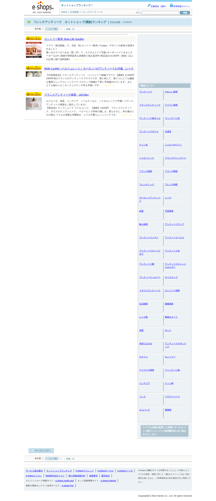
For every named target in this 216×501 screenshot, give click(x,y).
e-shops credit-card (65, 480)
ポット (168, 330)
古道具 (168, 131)
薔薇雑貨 (169, 304)
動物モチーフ (171, 317)
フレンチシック (146, 184)
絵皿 (141, 211)
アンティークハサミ (148, 237)
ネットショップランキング (59, 471)
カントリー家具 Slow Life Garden (64, 38)
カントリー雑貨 (172, 290)
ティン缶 (143, 144)
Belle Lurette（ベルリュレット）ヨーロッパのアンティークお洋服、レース (88, 68)
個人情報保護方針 (76, 475)
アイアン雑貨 (171, 105)
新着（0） (71, 29)
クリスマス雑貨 (146, 370)
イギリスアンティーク (149, 290)
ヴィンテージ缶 (172, 118)
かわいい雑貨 (171, 91)
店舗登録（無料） (157, 6)
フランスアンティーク (149, 105)
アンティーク (145, 91)
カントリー (170, 357)
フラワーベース (172, 396)
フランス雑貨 (145, 171)
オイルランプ (171, 277)
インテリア (144, 383)
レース (168, 198)
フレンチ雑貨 (171, 184)
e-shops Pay (68, 485)
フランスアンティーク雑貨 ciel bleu (66, 94)
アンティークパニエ (174, 237)
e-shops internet (108, 480)
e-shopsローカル (106, 471)
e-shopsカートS (125, 471)
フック (142, 396)
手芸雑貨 (169, 211)
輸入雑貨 (143, 224)
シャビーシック (146, 158)
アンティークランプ (174, 224)
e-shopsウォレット (85, 471)
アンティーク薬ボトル (149, 118)
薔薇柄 (168, 410)
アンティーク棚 (146, 264)
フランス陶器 (171, 171)
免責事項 (93, 475)
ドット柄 (169, 383)
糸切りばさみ (145, 343)
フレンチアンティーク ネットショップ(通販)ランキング (70, 22)
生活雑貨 (143, 304)
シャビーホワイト (173, 144)
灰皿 (141, 330)
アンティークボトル (148, 131)
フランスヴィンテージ (175, 158)
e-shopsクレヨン (34, 475)
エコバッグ (144, 410)
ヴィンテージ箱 (172, 370)
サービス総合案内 (34, 471)
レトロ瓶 (143, 317)
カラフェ (143, 357)
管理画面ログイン (180, 6)
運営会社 (105, 475)
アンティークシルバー (149, 277)
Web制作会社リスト (55, 475)
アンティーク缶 (172, 251)
